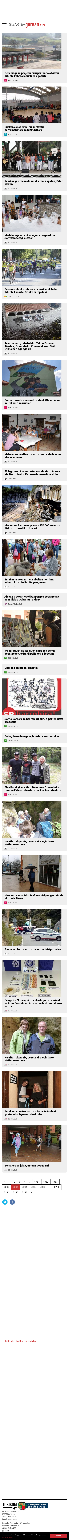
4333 (55, 1181)
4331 (37, 1181)
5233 (24, 1192)
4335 (15, 1187)
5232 (15, 1192)
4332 (46, 1181)
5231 (6, 1192)
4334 (6, 1187)
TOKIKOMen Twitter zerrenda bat (19, 1341)
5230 (57, 1187)
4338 (42, 1187)
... (30, 1181)
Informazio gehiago (7, 1537)
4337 (33, 1187)
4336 (24, 1187)
